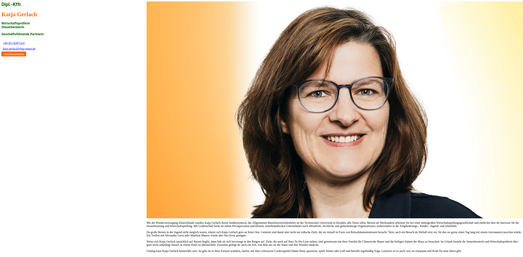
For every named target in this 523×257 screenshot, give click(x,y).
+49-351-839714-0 (14, 43)
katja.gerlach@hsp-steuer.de (19, 48)
